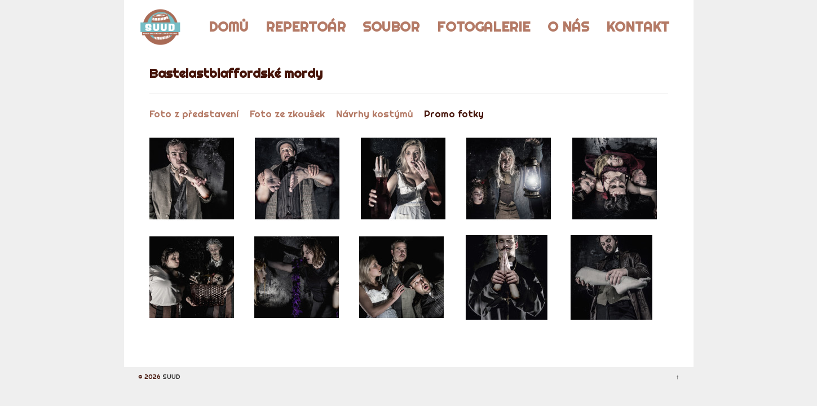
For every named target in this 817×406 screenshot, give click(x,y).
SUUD (170, 377)
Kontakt (637, 26)
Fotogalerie (483, 26)
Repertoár (306, 26)
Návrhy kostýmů (374, 114)
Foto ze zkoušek (287, 114)
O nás (568, 26)
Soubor (391, 26)
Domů (228, 26)
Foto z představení (194, 114)
